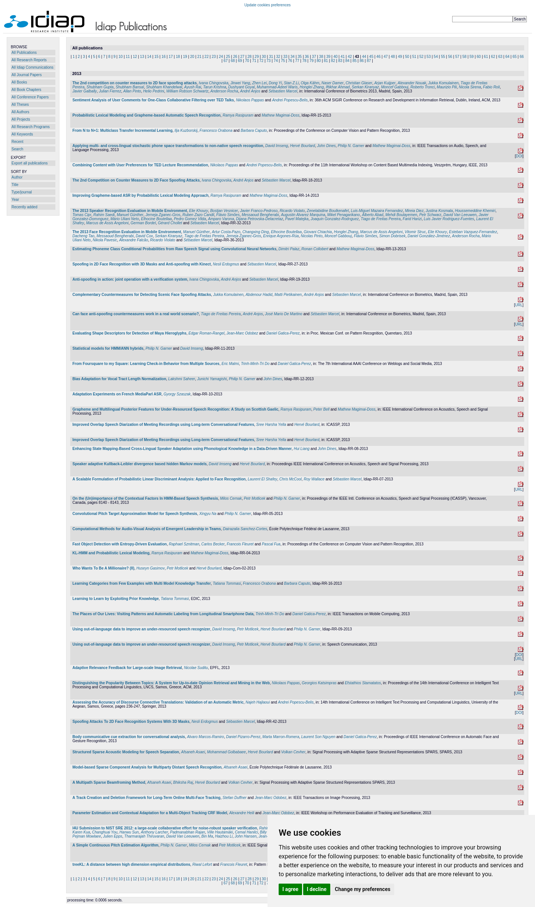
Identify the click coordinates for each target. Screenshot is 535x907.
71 (254, 61)
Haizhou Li (224, 836)
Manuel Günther (130, 215)
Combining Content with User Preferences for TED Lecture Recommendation (140, 165)
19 (185, 57)
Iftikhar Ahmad (338, 87)
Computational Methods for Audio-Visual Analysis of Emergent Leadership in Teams (146, 529)
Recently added (25, 207)
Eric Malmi (230, 364)
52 (421, 57)
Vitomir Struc (415, 232)
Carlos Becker (213, 544)
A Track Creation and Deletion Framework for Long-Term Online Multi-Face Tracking (146, 798)
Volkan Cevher (293, 752)
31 (271, 57)
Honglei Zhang (311, 87)
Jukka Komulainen (443, 83)
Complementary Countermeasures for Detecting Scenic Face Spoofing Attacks (141, 295)
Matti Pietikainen (288, 295)
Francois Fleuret (240, 544)
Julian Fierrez (110, 91)
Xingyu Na (207, 514)
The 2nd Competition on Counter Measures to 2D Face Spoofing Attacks (136, 180)
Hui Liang (301, 449)
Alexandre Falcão (133, 240)
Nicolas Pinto (311, 236)
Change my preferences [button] (362, 889)
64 (507, 57)
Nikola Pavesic (105, 240)
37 (314, 57)
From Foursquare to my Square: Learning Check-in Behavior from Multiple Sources (146, 364)
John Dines (326, 146)
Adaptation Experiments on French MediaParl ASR (117, 394)
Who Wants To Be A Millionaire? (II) (103, 568)
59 (472, 57)
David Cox (144, 236)
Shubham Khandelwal (164, 87)
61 (486, 57)
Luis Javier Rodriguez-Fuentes (449, 219)
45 (371, 57)
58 (464, 57)
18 (178, 57)
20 (192, 57)
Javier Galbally (84, 91)
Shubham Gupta (100, 87)
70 (247, 61)
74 (276, 61)
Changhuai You (104, 832)
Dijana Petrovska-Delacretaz (259, 219)
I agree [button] (290, 889)
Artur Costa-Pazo (226, 232)
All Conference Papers (30, 97)
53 (429, 57)
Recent (17, 142)
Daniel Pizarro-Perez (243, 737)
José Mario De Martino (283, 314)
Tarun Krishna (214, 87)
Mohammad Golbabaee (226, 752)
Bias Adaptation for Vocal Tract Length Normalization (119, 379)
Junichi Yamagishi (212, 379)
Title (15, 185)
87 (369, 61)
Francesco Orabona (216, 130)
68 (233, 61)
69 (240, 61)
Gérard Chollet (170, 223)
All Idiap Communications (33, 67)
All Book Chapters (26, 90)
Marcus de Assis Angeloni (107, 223)
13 (142, 57)
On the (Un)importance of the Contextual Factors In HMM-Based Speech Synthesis (145, 498)
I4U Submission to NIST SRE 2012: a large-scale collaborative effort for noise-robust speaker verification (164, 828)
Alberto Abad (372, 215)
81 (326, 61)
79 (311, 61)
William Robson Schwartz (187, 91)
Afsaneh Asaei (193, 752)
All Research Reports (29, 60)
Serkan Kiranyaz (365, 87)
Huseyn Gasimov (150, 568)
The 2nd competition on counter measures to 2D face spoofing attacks (134, 83)
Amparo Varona (221, 219)
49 (400, 57)
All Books (19, 82)
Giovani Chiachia (318, 232)
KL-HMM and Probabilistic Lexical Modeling (110, 553)
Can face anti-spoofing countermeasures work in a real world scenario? (135, 314)
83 (340, 61)
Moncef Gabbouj (394, 87)
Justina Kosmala (439, 211)
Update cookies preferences (267, 5)
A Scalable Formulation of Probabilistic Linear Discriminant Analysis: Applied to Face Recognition (159, 479)
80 (319, 61)
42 (350, 57)
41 (343, 57)
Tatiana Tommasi (227, 583)
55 (443, 57)
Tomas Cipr (81, 215)
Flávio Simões (228, 215)
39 (328, 57)
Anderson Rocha (224, 91)
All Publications (24, 52)
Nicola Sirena (470, 87)
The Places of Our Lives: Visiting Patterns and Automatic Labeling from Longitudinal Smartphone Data (162, 614)
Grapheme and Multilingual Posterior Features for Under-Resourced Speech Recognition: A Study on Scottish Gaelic (175, 409)
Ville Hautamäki (220, 832)
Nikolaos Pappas (250, 100)
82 (333, 61)
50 (407, 57)
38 (321, 57)
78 (304, 61)
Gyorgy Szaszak (177, 394)
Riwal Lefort (202, 864)
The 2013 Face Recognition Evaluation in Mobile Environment (126, 232)
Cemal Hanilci (246, 832)
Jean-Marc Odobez (242, 333)
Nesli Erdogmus (226, 264)
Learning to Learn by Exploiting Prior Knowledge (115, 599)
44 (364, 57)
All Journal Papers (27, 75)
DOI (519, 156)
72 (261, 61)
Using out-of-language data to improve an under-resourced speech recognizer (141, 629)
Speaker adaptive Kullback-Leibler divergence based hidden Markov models (139, 464)
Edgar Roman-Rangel (206, 333)
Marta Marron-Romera (280, 737)
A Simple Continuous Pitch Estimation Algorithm (115, 845)
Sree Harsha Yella (271, 424)
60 (479, 57)
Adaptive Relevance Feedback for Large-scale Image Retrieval (127, 668)
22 (206, 57)
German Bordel (143, 223)
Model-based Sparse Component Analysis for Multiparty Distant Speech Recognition (146, 767)
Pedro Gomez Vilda (190, 219)
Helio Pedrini (153, 91)
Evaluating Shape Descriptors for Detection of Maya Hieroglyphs (129, 333)
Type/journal (22, 192)
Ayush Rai (192, 87)
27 (242, 57)
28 (249, 57)
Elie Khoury (198, 211)
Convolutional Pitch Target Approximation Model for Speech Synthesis (134, 514)
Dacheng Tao (83, 236)
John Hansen (246, 836)
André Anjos (250, 91)
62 (493, 57)
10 (121, 57)
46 (378, 57)
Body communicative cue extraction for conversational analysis (128, 737)
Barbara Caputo (254, 130)
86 (362, 61)
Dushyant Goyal (241, 87)
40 (335, 57)
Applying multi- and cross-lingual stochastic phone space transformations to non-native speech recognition (167, 146)
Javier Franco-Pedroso (259, 211)
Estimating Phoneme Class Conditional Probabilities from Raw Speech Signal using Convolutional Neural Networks (174, 249)
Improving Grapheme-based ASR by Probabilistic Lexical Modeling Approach (140, 195)
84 (347, 61)
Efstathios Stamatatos (363, 683)
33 (285, 57)
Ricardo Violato (292, 211)
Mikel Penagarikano (343, 215)
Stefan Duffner (234, 798)
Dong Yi (275, 83)
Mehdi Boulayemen (401, 215)
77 (297, 61)
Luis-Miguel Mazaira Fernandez (377, 211)
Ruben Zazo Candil (198, 215)
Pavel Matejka (297, 219)
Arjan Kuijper (384, 83)
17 (171, 57)
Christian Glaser (359, 83)
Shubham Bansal (130, 87)
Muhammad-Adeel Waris (277, 87)
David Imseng (276, 146)
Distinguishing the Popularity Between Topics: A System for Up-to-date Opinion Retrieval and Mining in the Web (171, 683)
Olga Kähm (310, 83)
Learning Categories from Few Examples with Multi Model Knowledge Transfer (141, 583)
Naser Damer (332, 83)
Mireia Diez (414, 211)
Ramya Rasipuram (238, 115)
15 (156, 57)
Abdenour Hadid (259, 295)
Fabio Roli (491, 87)
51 (414, 57)
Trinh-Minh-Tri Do (255, 364)
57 (457, 57)
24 (221, 57)
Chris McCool (290, 479)
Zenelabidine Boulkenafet (328, 211)
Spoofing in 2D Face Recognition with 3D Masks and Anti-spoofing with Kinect (141, 264)
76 (290, 61)
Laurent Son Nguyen (318, 737)
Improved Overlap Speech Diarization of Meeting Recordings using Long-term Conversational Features (163, 424)
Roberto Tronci (423, 87)
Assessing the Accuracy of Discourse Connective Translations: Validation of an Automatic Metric (158, 702)
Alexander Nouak (412, 83)
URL (518, 305)
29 (256, 57)
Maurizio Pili (447, 87)
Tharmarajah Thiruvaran (144, 836)
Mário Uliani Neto (124, 219)
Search (17, 149)
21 (199, 57)
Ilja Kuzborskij (186, 130)
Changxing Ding (255, 232)
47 (385, 57)
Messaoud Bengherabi (260, 215)
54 (436, 57)
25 (228, 57)
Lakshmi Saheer (181, 379)
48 (393, 57)
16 (164, 57)
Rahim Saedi (103, 215)
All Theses (20, 104)
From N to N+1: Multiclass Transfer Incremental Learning (122, 130)
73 (268, 61)
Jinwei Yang (240, 83)
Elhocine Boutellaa (156, 219)
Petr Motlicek (254, 498)
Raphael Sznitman (184, 544)
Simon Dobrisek (392, 236)
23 (214, 57)
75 (283, 61)
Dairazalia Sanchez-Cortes (245, 529)
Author (17, 177)
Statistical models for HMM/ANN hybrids (107, 348)
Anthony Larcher (154, 832)
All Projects (21, 119)
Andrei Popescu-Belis (290, 100)
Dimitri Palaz (289, 249)
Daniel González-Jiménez (429, 236)
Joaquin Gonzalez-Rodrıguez (335, 219)
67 (226, 61)
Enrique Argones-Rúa (281, 236)
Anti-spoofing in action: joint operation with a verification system (129, 279)
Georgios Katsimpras (319, 683)
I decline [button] (317, 889)
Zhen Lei (259, 83)
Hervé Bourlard (302, 146)
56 (450, 57)
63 (500, 57)
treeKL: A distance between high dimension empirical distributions (131, 864)
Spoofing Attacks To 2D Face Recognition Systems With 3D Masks (130, 722)
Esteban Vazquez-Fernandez (473, 232)
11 (128, 57)
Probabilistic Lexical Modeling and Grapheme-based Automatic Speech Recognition (146, 115)
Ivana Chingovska (213, 83)
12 (135, 57)
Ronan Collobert (314, 249)
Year (15, 200)
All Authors (20, 112)
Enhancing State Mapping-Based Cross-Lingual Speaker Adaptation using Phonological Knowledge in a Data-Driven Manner (182, 449)
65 (514, 57)
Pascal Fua (271, 544)
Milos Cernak (230, 498)
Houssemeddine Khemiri (475, 211)
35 (300, 57)
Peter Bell (321, 409)
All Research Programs (31, 127)
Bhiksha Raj (183, 782)
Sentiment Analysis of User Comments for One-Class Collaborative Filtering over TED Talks (153, 100)
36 (307, 57)
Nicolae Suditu (196, 668)
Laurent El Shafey (263, 479)
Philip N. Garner (351, 146)
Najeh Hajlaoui (258, 702)
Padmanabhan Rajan (187, 832)
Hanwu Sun (129, 832)
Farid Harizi (412, 219)
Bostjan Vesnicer (224, 211)
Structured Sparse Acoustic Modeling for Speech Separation (125, 752)
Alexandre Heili (241, 813)
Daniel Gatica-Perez (282, 333)
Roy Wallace (314, 479)
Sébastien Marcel (283, 91)
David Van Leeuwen (459, 215)
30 (264, 57)
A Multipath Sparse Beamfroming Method (108, 782)
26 (235, 57)
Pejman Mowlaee (86, 836)
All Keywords (22, 134)
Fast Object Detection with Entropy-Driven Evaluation (119, 544)
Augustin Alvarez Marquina (303, 215)
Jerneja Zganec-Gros (162, 215)
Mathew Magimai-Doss (280, 115)
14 (149, 57)
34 (293, 57)
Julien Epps (112, 836)
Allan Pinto (132, 91)
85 (355, 61)
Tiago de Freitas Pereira (381, 219)
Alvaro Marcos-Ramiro (205, 737)
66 (522, 57)
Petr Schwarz (430, 215)
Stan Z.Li (291, 83)
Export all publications (30, 163)
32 (278, 57)
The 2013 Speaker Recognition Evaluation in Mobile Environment (129, 211)
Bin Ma (207, 836)
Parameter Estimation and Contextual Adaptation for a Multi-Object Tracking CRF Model (149, 813)
